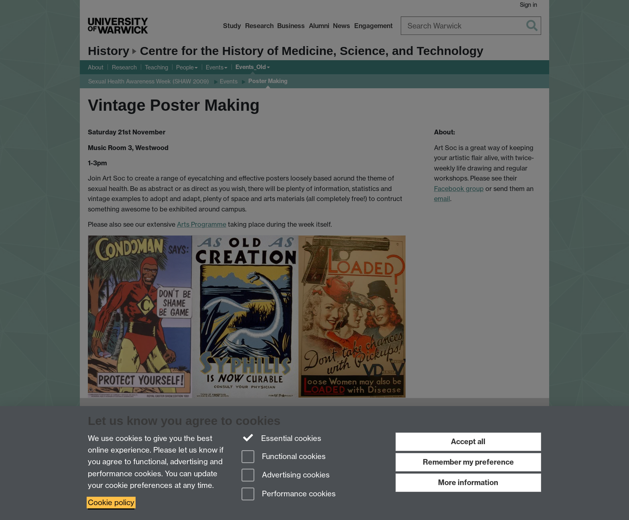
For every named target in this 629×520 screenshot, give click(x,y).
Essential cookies (281, 438)
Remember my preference (468, 462)
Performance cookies (288, 494)
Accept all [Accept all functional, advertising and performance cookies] (468, 441)
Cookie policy (111, 502)
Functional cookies (283, 457)
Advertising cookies (285, 475)
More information (468, 482)
